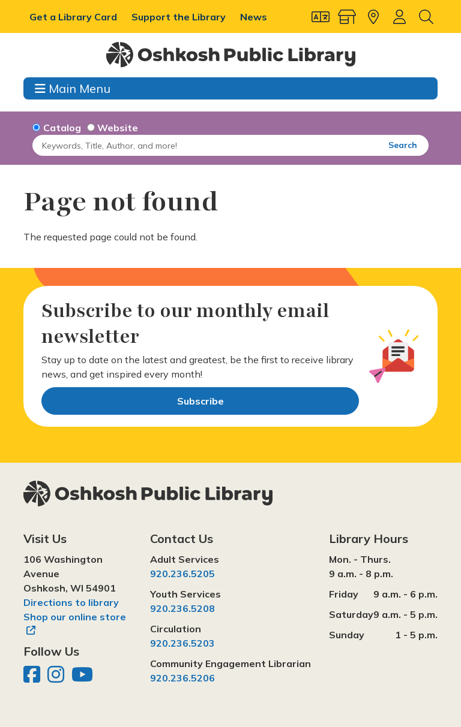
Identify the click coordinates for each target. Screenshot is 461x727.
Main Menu (72, 88)
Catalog (62, 128)
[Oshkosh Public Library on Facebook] (33, 678)
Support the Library (179, 17)
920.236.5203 (182, 643)
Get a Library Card (74, 17)
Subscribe (200, 401)
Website (117, 128)
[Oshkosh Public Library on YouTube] (82, 678)
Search (402, 145)
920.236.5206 (182, 678)
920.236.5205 (182, 574)
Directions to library (71, 602)
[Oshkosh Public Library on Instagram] (57, 678)
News (253, 17)
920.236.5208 (182, 608)
